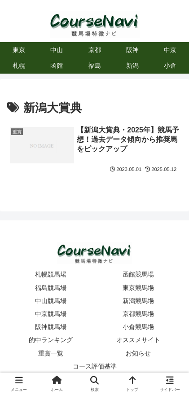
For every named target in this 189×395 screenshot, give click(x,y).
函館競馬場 (138, 274)
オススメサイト (138, 339)
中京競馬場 (50, 313)
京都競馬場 (138, 313)
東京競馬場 (138, 287)
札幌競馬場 (50, 274)
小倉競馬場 (138, 326)
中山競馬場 (50, 300)
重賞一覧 (50, 353)
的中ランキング (51, 339)
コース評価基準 (95, 366)
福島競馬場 (50, 287)
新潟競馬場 (138, 300)
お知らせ (138, 353)
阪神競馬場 (50, 326)
